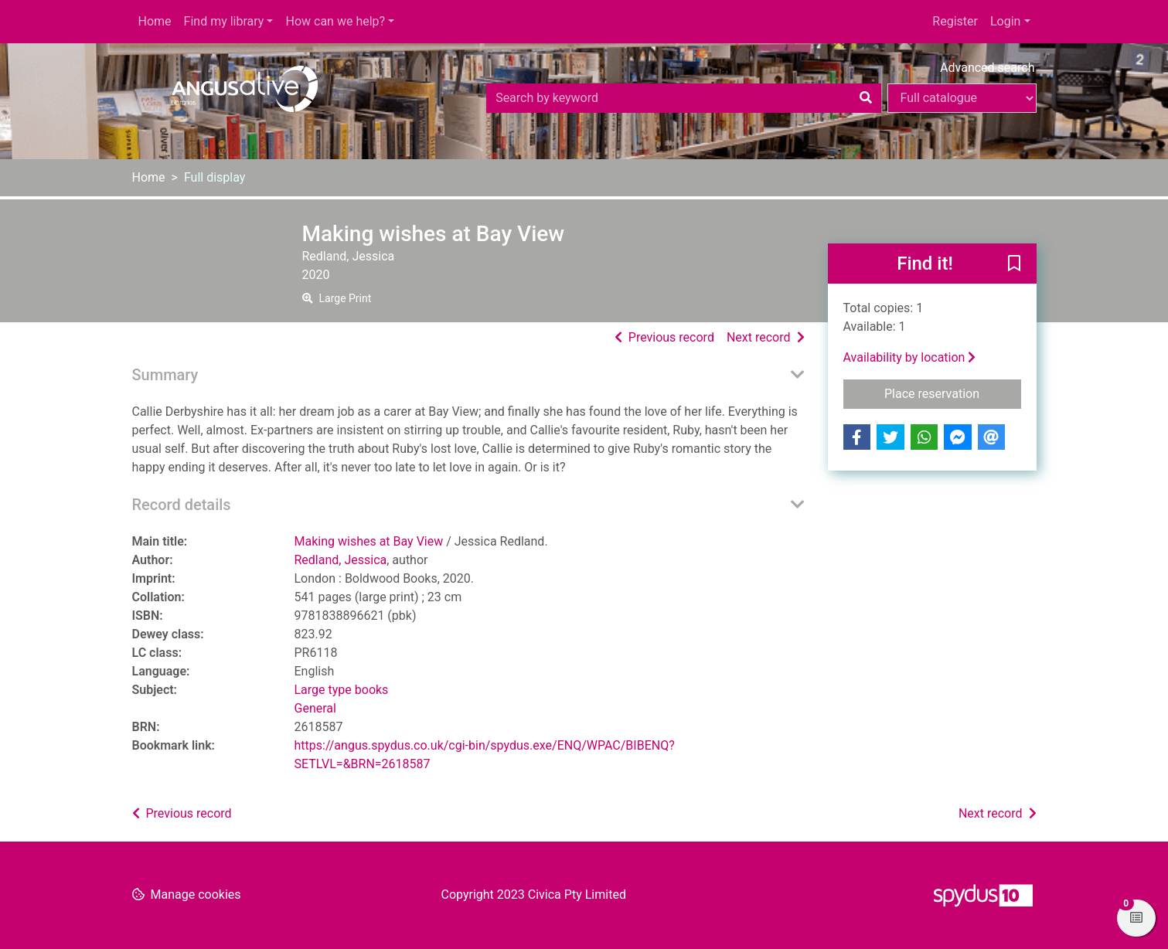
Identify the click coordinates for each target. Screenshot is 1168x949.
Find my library (224, 21)
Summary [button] (165, 375)
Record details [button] (181, 504)
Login (1005, 21)
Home (155, 21)
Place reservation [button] (952, 392)
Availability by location (909, 357)
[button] (1014, 264)
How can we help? (335, 21)
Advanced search (987, 67)
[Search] (865, 98)
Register (955, 21)
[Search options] (962, 98)
